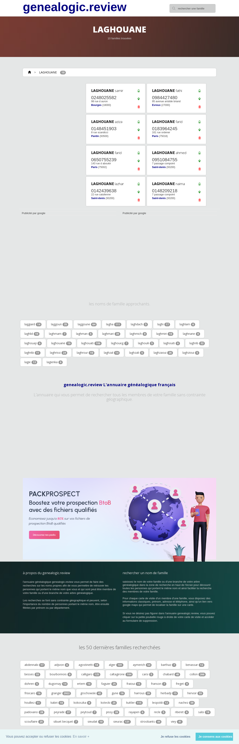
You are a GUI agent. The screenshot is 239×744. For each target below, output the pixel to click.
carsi (147, 674)
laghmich (138, 334)
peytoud (89, 712)
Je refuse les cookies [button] (175, 736)
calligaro (90, 674)
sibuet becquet (65, 722)
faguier (109, 684)
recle (160, 712)
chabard (171, 674)
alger (116, 665)
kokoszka (82, 703)
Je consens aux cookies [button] (215, 736)
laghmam (58, 334)
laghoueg (120, 343)
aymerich (142, 665)
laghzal (112, 353)
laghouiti (172, 343)
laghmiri (164, 334)
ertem (84, 684)
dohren (31, 684)
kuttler (134, 703)
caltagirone (121, 674)
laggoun (59, 324)
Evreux (156, 105)
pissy (112, 712)
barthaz (168, 665)
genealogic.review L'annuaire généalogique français (119, 384)
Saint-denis (159, 167)
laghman (84, 334)
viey (177, 722)
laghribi (32, 353)
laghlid (31, 334)
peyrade (62, 712)
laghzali (136, 353)
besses (32, 674)
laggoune (87, 324)
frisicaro (33, 693)
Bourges (96, 105)
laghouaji (33, 343)
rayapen (137, 712)
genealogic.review (74, 7)
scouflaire (34, 722)
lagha (113, 324)
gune (118, 693)
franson (158, 684)
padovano (34, 712)
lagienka (55, 362)
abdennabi (34, 665)
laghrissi (58, 353)
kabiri (57, 703)
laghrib (197, 343)
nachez (187, 703)
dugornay (58, 684)
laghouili (146, 343)
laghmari (111, 334)
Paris (155, 136)
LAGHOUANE (48, 72)
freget (182, 684)
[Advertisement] (49, 108)
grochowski (91, 693)
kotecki (109, 703)
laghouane (61, 343)
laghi (163, 324)
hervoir (195, 693)
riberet (182, 712)
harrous (142, 693)
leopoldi (160, 703)
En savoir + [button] (81, 736)
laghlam (187, 324)
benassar (195, 665)
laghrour (85, 353)
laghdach (139, 324)
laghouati (91, 343)
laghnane (191, 334)
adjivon (61, 665)
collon (198, 674)
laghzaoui (163, 353)
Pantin (95, 136)
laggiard (33, 324)
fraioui (134, 684)
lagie (30, 362)
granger (61, 693)
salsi (204, 712)
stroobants (150, 722)
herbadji (169, 693)
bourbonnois (61, 674)
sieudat (96, 722)
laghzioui (190, 353)
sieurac (122, 722)
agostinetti (89, 665)
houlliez (32, 703)
